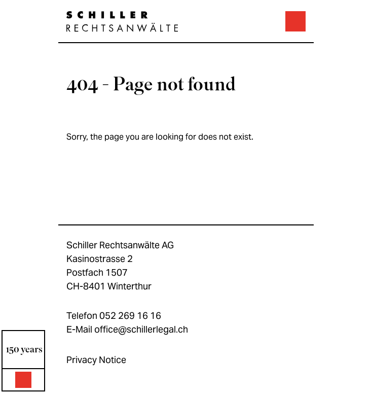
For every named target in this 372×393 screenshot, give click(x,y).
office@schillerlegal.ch (141, 329)
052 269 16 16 (130, 315)
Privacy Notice (96, 360)
